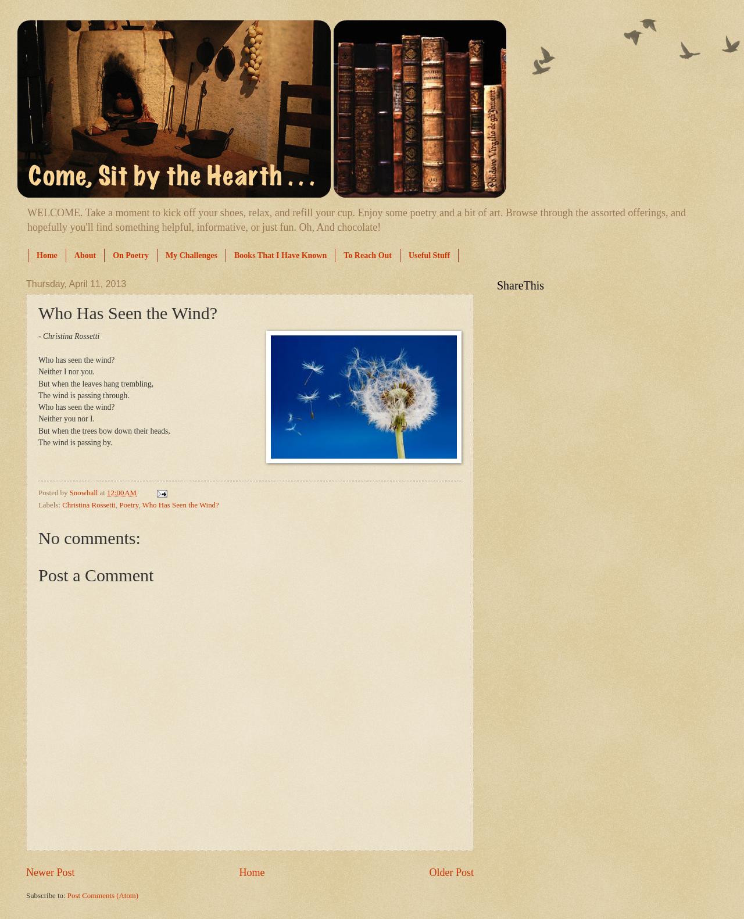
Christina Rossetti (89, 505)
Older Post (451, 872)
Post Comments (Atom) (102, 896)
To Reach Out (368, 255)
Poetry (128, 505)
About (85, 255)
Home (47, 255)
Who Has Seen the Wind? (180, 505)
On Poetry (131, 255)
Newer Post (50, 872)
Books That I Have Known (280, 255)
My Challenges (191, 255)
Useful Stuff (429, 255)
